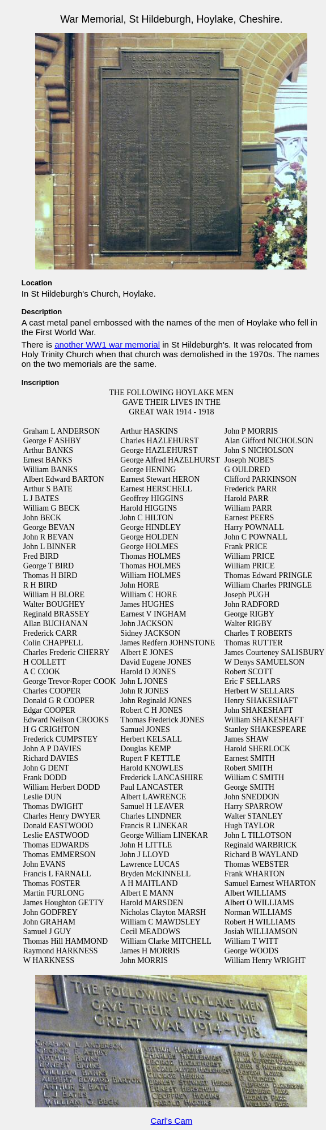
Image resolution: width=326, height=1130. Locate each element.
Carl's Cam (172, 1120)
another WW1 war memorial (107, 344)
